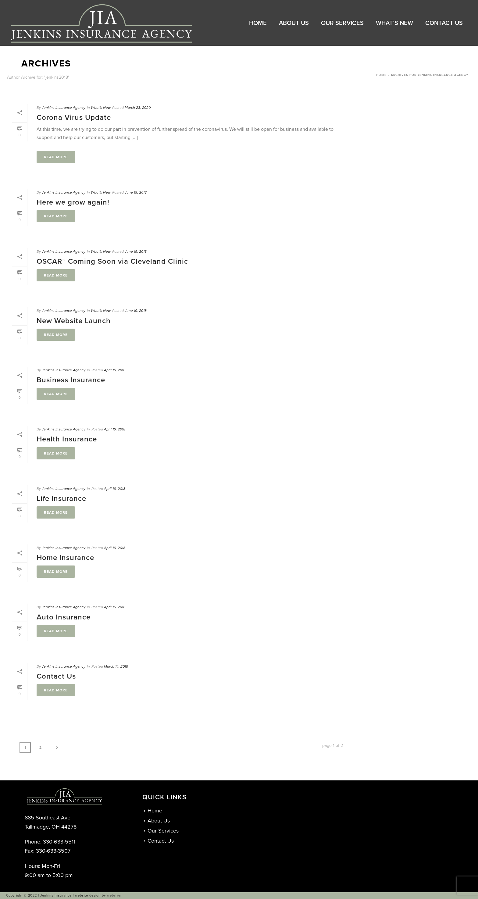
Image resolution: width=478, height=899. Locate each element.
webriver (114, 895)
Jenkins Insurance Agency (63, 107)
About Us (294, 23)
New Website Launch (74, 320)
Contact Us (444, 23)
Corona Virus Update (74, 117)
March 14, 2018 (116, 666)
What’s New (394, 23)
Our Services (342, 23)
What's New (101, 107)
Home (258, 23)
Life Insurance (61, 498)
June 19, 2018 (136, 192)
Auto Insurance (64, 617)
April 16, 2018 (114, 370)
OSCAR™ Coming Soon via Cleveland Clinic (112, 261)
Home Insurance (65, 557)
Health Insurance (67, 439)
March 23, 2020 (138, 107)
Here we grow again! (73, 202)
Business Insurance (71, 380)
